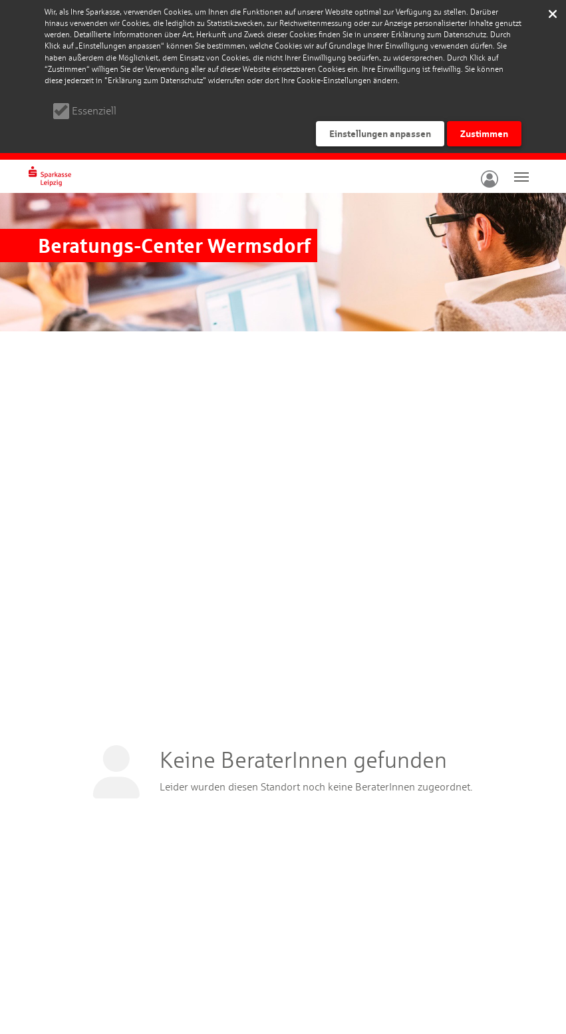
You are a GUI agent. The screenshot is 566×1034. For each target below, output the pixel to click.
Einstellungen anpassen (380, 133)
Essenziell (94, 110)
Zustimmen (484, 133)
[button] (488, 176)
